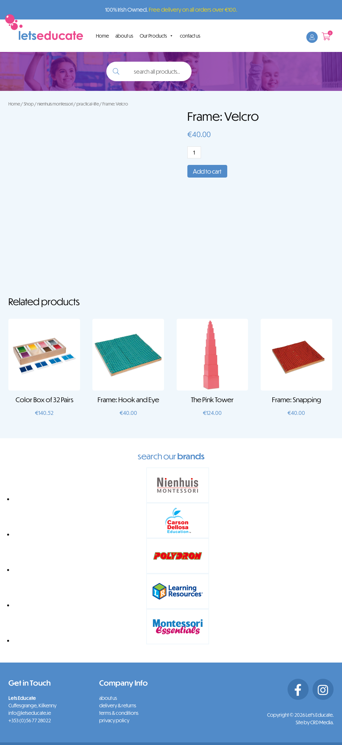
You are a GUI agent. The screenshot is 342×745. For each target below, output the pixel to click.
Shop (29, 103)
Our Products (156, 35)
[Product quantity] (194, 152)
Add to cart (207, 171)
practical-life (88, 103)
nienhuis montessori (55, 103)
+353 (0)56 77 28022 (29, 720)
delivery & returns (117, 705)
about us (124, 36)
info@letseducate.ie (29, 713)
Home (102, 36)
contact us (190, 36)
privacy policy (114, 720)
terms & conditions (118, 713)
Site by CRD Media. (315, 722)
